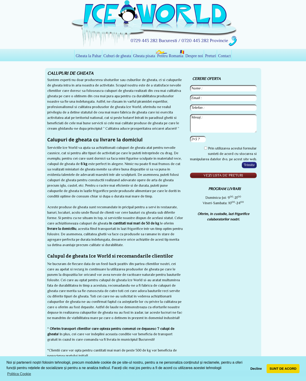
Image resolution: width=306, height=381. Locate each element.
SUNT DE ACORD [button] (283, 368)
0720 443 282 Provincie (204, 40)
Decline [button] (256, 368)
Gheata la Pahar (88, 56)
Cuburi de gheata (117, 56)
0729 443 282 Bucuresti (154, 40)
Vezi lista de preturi (223, 175)
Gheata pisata (144, 56)
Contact (224, 56)
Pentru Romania (170, 56)
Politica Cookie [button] (19, 374)
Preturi (210, 56)
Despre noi (194, 56)
